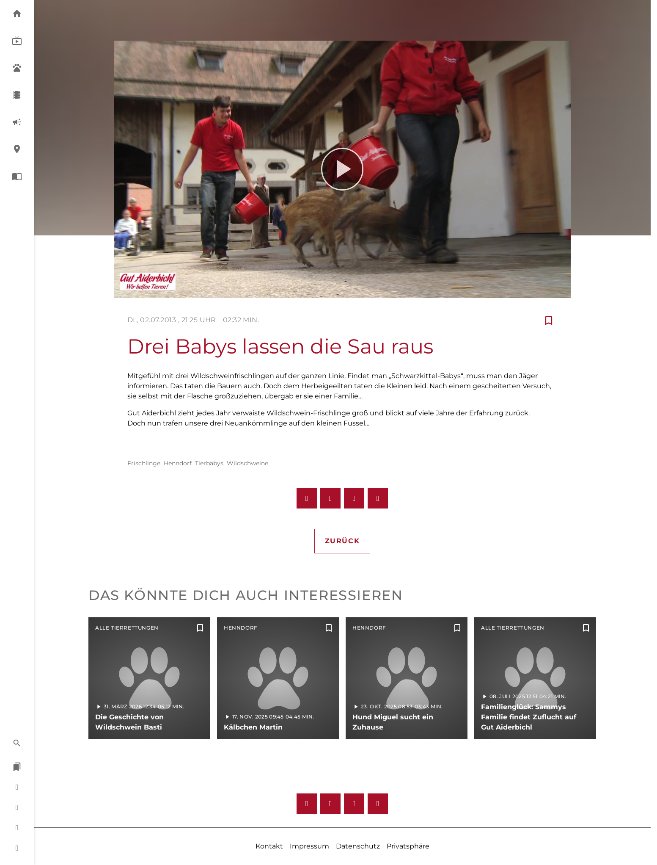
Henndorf (178, 463)
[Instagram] (330, 803)
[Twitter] (378, 803)
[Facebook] (307, 803)
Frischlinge (143, 463)
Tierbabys (209, 463)
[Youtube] (354, 803)
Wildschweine (247, 463)
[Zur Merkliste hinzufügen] (548, 320)
